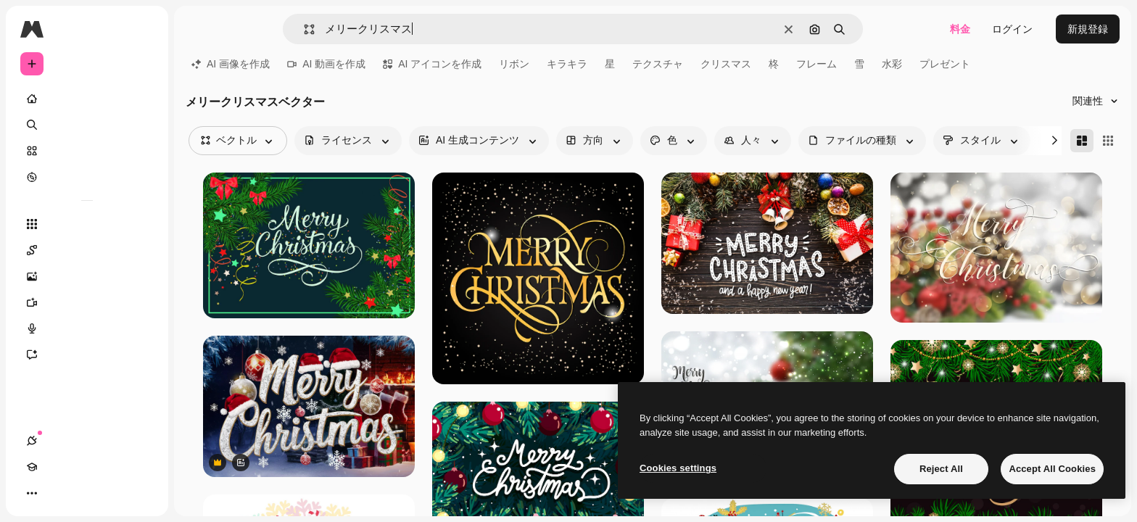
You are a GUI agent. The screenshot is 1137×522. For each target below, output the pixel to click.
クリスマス (725, 64)
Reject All (941, 468)
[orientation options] (594, 140)
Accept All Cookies (1052, 468)
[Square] (1108, 140)
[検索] (87, 124)
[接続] (32, 493)
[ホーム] (87, 98)
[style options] (981, 140)
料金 (960, 29)
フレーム (816, 64)
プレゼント (944, 64)
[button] (303, 29)
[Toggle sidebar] (142, 29)
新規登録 (1087, 29)
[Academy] (58, 493)
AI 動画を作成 (326, 64)
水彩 (892, 64)
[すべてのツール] (87, 224)
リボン (514, 64)
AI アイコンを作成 (432, 64)
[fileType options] (862, 140)
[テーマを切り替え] (84, 493)
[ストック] (87, 150)
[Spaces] (87, 250)
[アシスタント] (87, 354)
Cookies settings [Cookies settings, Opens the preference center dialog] (678, 468)
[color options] (673, 140)
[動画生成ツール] (87, 302)
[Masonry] (1081, 140)
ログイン (1012, 29)
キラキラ (567, 64)
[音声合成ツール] (87, 328)
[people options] (752, 140)
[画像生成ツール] (87, 276)
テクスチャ (657, 64)
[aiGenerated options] (479, 140)
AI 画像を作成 (230, 64)
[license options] (348, 140)
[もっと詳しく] (87, 176)
